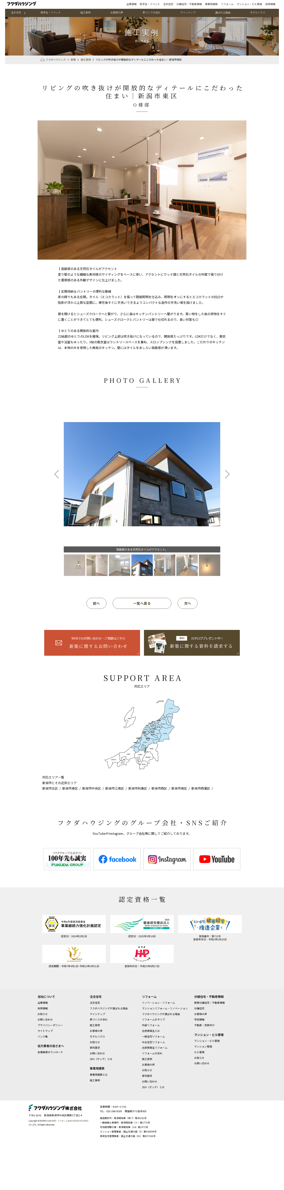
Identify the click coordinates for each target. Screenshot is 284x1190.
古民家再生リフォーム (154, 1047)
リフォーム (227, 4)
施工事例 (95, 1080)
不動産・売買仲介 (204, 1025)
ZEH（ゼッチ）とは (101, 1059)
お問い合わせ (45, 1019)
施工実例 (85, 12)
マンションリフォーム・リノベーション (165, 1008)
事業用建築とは (99, 1074)
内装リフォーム (151, 1025)
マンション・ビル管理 (249, 4)
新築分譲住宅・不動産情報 (209, 1002)
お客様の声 (116, 12)
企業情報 (131, 4)
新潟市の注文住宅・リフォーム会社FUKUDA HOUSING (64, 1120)
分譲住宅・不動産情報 (189, 4)
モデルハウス (257, 12)
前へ (96, 603)
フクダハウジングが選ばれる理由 (109, 1008)
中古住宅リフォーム (153, 1042)
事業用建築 (211, 4)
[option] (67, 859)
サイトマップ (45, 1031)
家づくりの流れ (151, 12)
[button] (56, 474)
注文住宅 (168, 4)
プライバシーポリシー (50, 1025)
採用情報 (270, 4)
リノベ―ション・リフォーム (158, 1002)
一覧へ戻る (142, 603)
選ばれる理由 (222, 12)
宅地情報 (199, 1019)
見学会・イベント (150, 4)
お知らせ (43, 1014)
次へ (187, 603)
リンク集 (43, 1036)
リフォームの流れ (152, 1053)
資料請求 (95, 1047)
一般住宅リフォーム (153, 1036)
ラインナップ (187, 12)
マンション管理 (203, 1046)
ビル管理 (199, 1052)
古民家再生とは (151, 1031)
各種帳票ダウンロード (50, 1052)
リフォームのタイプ (153, 1019)
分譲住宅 (199, 1008)
